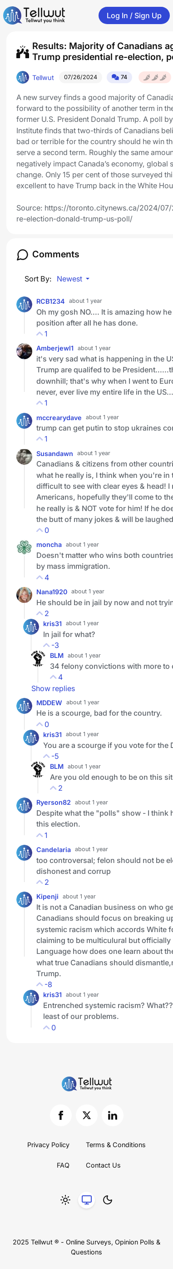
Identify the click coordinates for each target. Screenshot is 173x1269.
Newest (70, 278)
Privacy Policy (48, 1145)
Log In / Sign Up (134, 15)
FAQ (63, 1165)
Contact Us (103, 1165)
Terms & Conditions (116, 1145)
